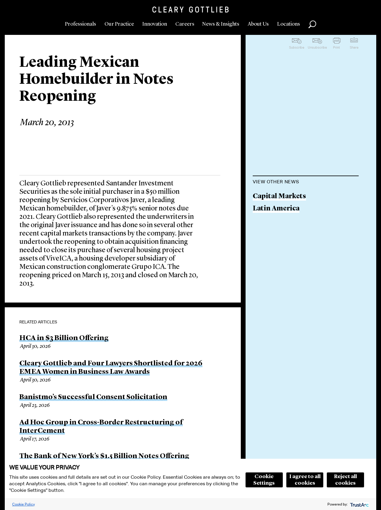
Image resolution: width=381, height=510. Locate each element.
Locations (288, 24)
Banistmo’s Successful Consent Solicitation (93, 397)
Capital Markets (279, 196)
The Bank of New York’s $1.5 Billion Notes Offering (104, 456)
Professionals (80, 24)
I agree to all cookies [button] (305, 480)
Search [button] (312, 24)
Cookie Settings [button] (264, 480)
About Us (258, 24)
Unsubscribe (317, 47)
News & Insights (220, 24)
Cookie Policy (23, 504)
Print (336, 47)
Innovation (154, 24)
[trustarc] (359, 504)
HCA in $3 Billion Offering (64, 338)
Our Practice (119, 24)
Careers (184, 24)
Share (354, 47)
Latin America (276, 208)
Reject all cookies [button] (345, 480)
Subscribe (296, 47)
